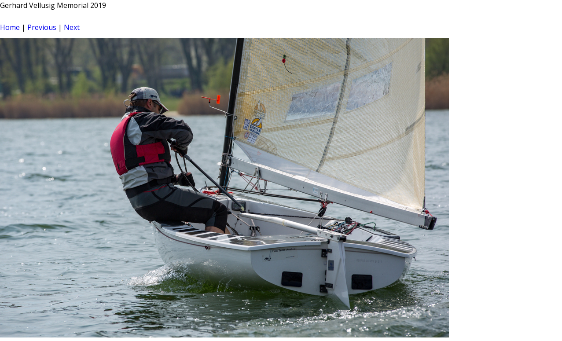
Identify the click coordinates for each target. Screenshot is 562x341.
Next (72, 27)
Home (10, 27)
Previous (41, 27)
